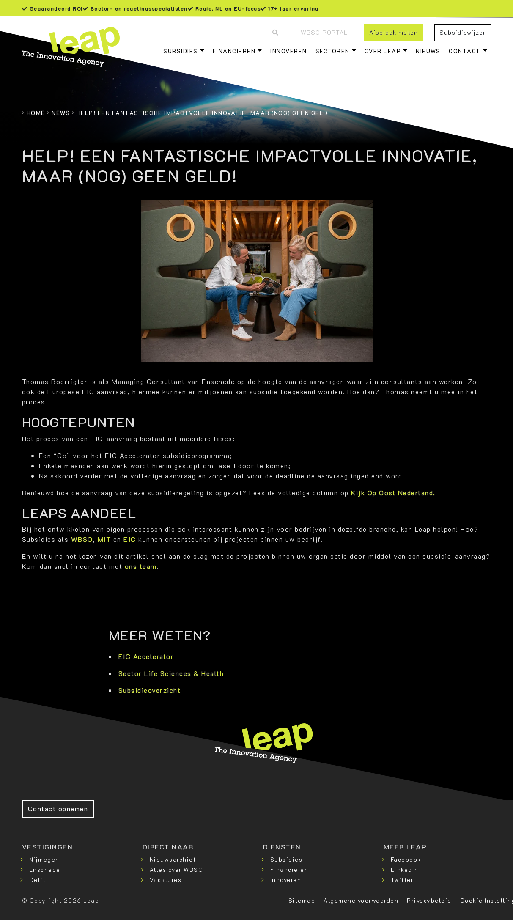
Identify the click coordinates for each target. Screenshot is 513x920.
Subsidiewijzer (462, 32)
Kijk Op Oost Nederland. (393, 492)
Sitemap (301, 900)
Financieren (234, 51)
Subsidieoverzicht (149, 690)
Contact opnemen (58, 808)
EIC (130, 539)
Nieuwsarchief (173, 859)
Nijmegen (44, 859)
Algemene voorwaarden (361, 900)
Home (36, 112)
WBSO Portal (324, 32)
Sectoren (332, 51)
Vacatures (166, 879)
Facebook (406, 859)
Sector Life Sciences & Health (171, 673)
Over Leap (383, 51)
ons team (141, 566)
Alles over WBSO (176, 869)
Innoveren (288, 51)
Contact (465, 51)
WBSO (82, 539)
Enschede (44, 869)
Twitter (402, 879)
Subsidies (180, 51)
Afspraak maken (393, 32)
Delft (37, 879)
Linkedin (405, 869)
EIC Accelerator (146, 656)
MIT (104, 539)
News (61, 112)
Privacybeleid (429, 900)
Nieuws (428, 51)
